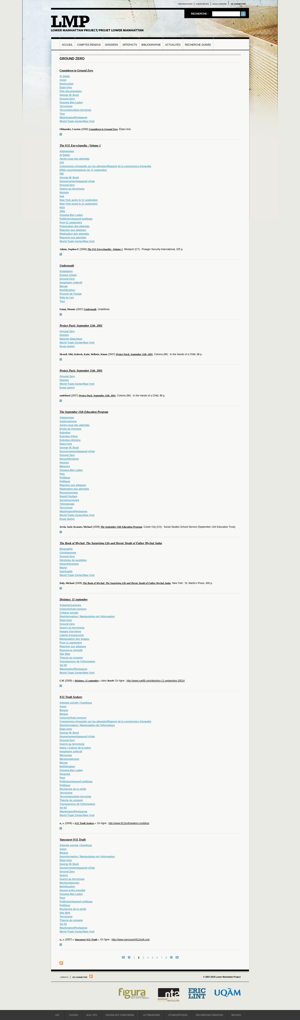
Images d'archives (70, 631)
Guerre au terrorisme (72, 188)
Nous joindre (219, 4)
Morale (64, 286)
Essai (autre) (67, 346)
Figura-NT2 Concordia (120, 1015)
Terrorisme (66, 106)
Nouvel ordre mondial (72, 890)
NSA (62, 207)
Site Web (65, 654)
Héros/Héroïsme (69, 458)
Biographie (66, 549)
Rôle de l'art (67, 297)
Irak (62, 196)
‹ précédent (129, 957)
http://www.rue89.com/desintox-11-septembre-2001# (155, 680)
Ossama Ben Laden (71, 102)
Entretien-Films (69, 436)
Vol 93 (63, 665)
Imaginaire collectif (71, 282)
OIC (57, 1015)
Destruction (67, 83)
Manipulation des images (74, 639)
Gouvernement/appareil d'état (77, 181)
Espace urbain (68, 275)
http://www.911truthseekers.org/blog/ (129, 823)
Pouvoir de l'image (71, 293)
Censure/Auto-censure (73, 609)
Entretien (65, 432)
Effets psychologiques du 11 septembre (83, 170)
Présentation (185, 4)
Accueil (67, 44)
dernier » (177, 957)
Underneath (67, 265)
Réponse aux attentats (73, 237)
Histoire (64, 192)
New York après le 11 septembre (79, 200)
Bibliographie (151, 44)
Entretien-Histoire (70, 440)
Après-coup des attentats (75, 158)
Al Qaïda (65, 76)
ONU (62, 211)
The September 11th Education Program (84, 412)
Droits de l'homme (70, 428)
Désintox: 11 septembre (74, 599)
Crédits (64, 977)
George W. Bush (69, 95)
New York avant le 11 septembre (79, 203)
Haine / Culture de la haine (75, 747)
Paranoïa (65, 774)
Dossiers (111, 44)
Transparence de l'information (77, 661)
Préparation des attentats (75, 226)
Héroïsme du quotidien (73, 560)
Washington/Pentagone (73, 117)
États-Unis (66, 87)
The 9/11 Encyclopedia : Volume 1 (80, 145)
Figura (73, 1015)
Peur (62, 777)
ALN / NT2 (91, 1015)
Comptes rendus (89, 44)
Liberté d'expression (72, 635)
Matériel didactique (71, 338)
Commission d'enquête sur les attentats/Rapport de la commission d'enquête (105, 166)
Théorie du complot (71, 657)
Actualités (173, 44)
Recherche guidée (198, 44)
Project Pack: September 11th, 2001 (81, 325)
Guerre (64, 875)
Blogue (64, 710)
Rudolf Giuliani (68, 496)
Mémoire (65, 466)
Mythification (67, 290)
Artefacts (129, 44)
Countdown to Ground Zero (76, 70)
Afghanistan (67, 151)
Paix (62, 473)
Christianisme (68, 552)
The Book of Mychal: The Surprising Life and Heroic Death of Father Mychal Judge (111, 543)
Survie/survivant (69, 500)
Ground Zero (67, 98)
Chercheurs (202, 4)
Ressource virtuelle (71, 650)
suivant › (171, 957)
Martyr (63, 567)
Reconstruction (69, 492)
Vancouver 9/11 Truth (73, 839)
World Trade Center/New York (77, 121)
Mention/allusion (69, 759)
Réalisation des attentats (74, 233)
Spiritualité (66, 571)
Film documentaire (71, 91)
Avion (63, 80)
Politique (65, 477)
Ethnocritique (178, 1015)
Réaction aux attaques (73, 230)
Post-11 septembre (71, 222)
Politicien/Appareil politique (76, 218)
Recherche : (200, 13)
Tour (62, 113)
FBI (62, 173)
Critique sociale (69, 612)
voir (61, 134)
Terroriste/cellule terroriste (75, 110)
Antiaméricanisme (70, 605)
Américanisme (68, 421)
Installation (66, 271)
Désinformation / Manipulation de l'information (87, 616)
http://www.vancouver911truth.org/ (131, 939)
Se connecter (238, 4)
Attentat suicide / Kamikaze (76, 702)
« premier (123, 957)
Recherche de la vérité (73, 789)
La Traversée (151, 1015)
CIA (62, 162)
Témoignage (67, 503)
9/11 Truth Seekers (71, 697)
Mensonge (66, 755)
